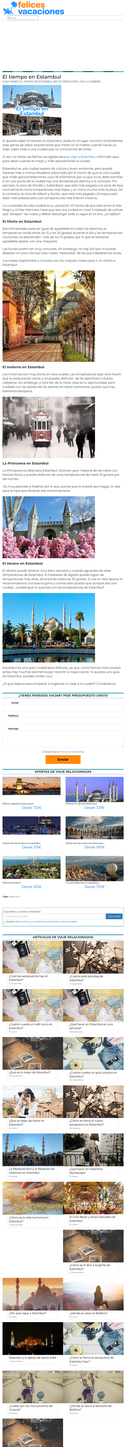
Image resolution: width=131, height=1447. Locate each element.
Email (15, 702)
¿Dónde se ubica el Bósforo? (88, 1313)
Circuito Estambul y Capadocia (82, 882)
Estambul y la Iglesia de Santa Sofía (32, 1357)
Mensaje (13, 728)
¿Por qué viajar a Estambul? (27, 1313)
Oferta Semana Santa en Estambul (84, 843)
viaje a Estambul (82, 157)
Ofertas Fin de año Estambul (81, 803)
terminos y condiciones (32, 921)
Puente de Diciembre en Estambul (21, 843)
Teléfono (13, 715)
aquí (49, 676)
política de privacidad (64, 921)
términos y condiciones (70, 751)
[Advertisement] (63, 45)
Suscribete (114, 916)
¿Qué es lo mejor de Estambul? (30, 1072)
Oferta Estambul (12, 882)
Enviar (63, 759)
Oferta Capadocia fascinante (18, 803)
